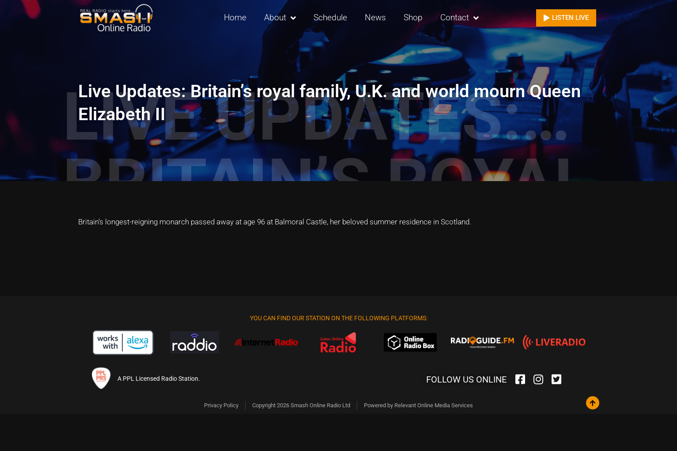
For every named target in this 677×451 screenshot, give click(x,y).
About (280, 18)
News (375, 17)
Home (235, 17)
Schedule (330, 17)
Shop (413, 17)
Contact (459, 18)
